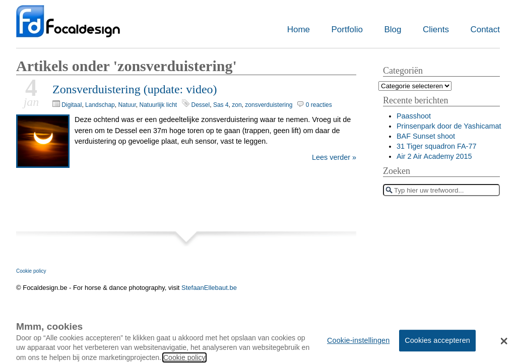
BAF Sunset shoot (426, 136)
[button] (504, 345)
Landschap (100, 104)
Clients (436, 29)
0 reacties (319, 104)
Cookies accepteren (437, 345)
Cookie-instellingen (358, 345)
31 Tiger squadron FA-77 (436, 146)
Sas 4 (221, 104)
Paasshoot (414, 116)
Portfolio (347, 29)
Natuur (127, 104)
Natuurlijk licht (158, 104)
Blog (392, 29)
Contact (485, 29)
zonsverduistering (268, 104)
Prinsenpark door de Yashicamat (449, 126)
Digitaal (71, 104)
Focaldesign (68, 26)
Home (298, 29)
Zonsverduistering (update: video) (134, 89)
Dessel (200, 104)
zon (236, 104)
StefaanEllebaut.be (209, 287)
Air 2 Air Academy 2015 (434, 156)
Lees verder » (334, 157)
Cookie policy (31, 271)
